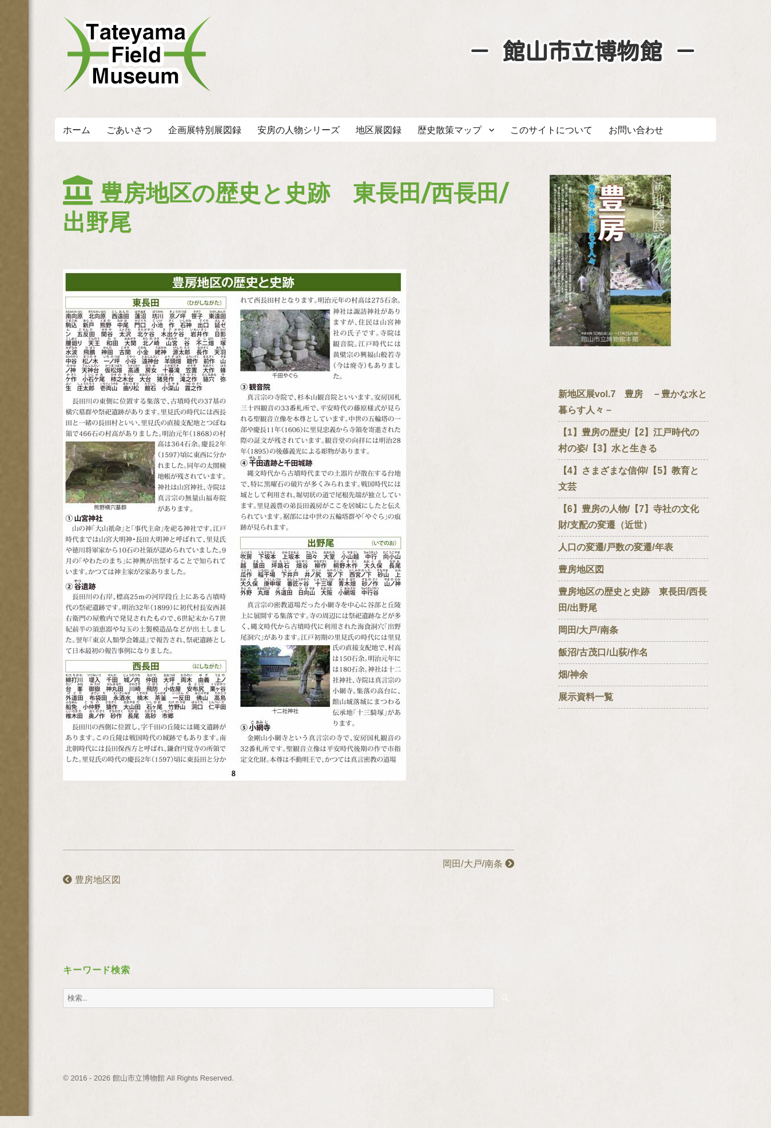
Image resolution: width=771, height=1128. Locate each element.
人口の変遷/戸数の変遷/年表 (615, 547)
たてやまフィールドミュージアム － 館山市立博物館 (137, 54)
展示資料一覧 (585, 697)
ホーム (76, 130)
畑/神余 (573, 674)
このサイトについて (551, 130)
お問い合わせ (636, 130)
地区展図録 (379, 130)
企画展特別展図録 (204, 130)
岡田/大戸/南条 (478, 864)
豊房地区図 (91, 880)
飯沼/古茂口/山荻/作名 (603, 652)
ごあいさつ (129, 130)
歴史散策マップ (450, 130)
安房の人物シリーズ (298, 130)
